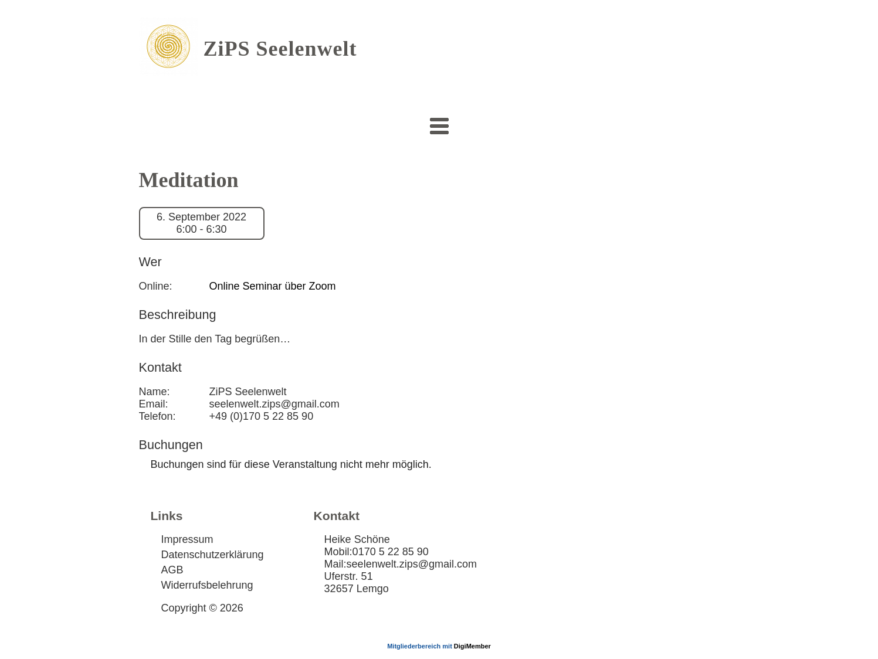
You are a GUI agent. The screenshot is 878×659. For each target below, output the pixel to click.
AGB (172, 570)
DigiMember (472, 646)
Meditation (189, 180)
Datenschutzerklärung (212, 555)
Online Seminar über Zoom (272, 286)
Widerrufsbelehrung (207, 585)
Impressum (187, 539)
